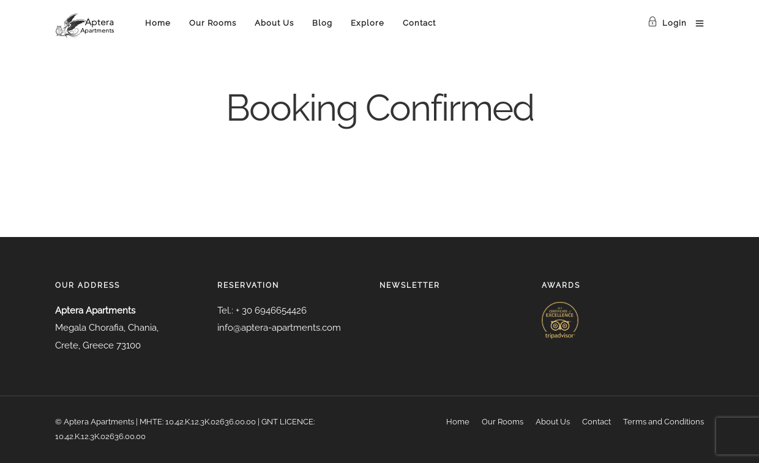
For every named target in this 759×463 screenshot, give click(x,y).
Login (667, 23)
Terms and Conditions (663, 421)
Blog (322, 23)
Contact (419, 23)
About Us (274, 23)
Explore (367, 23)
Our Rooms (212, 23)
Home (158, 23)
